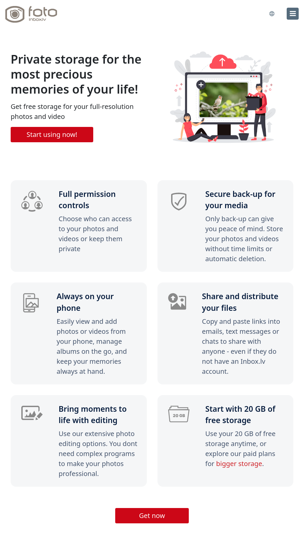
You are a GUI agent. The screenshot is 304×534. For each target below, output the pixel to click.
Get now (152, 515)
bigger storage (239, 463)
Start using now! (52, 134)
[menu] (293, 14)
